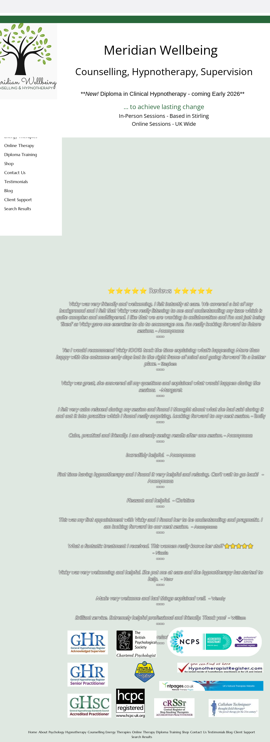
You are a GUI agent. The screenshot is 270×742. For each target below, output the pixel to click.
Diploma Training (20, 154)
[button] (244, 732)
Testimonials (16, 181)
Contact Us (15, 172)
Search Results (17, 208)
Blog (8, 190)
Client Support (18, 199)
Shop (9, 163)
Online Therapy (19, 145)
